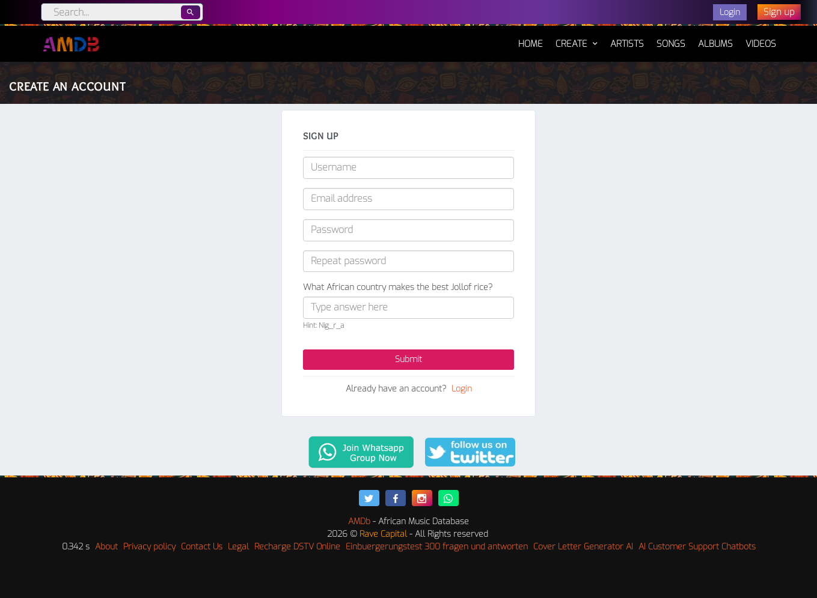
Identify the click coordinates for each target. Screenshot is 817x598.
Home (530, 38)
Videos (760, 44)
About (106, 546)
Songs (670, 44)
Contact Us (201, 546)
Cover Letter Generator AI (583, 546)
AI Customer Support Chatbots (697, 546)
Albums (715, 44)
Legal (238, 546)
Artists (627, 44)
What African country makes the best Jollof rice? (397, 287)
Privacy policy (149, 546)
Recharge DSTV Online (297, 546)
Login (461, 388)
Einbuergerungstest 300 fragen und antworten (437, 546)
